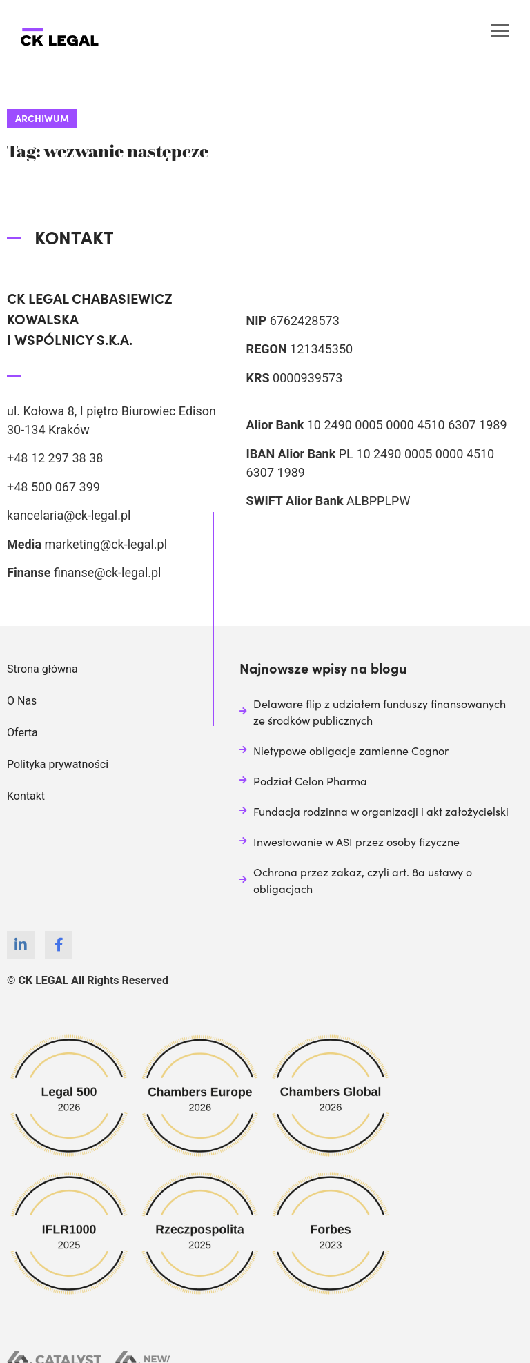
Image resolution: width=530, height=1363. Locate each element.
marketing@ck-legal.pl (105, 544)
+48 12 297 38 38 (55, 458)
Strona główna (42, 669)
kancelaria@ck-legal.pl (68, 515)
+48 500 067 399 (53, 487)
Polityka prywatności (57, 764)
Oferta (22, 732)
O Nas (22, 700)
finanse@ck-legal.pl (107, 572)
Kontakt (26, 796)
